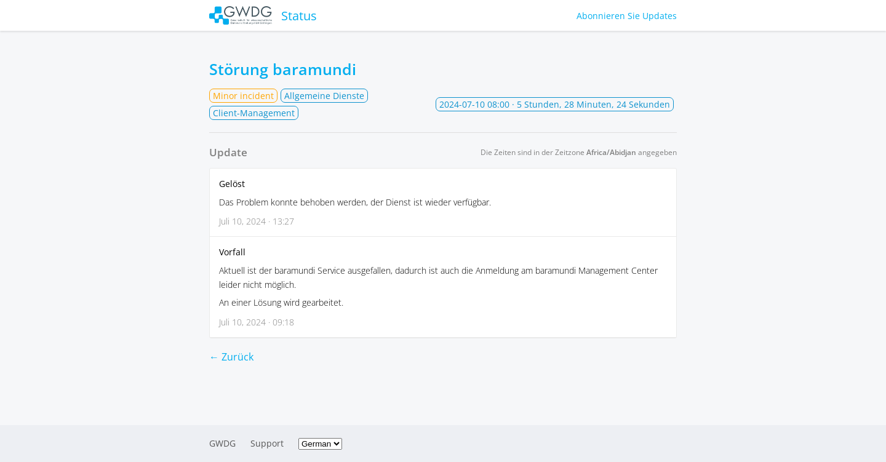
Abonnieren (627, 16)
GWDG (222, 443)
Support (267, 443)
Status (263, 15)
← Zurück (231, 357)
